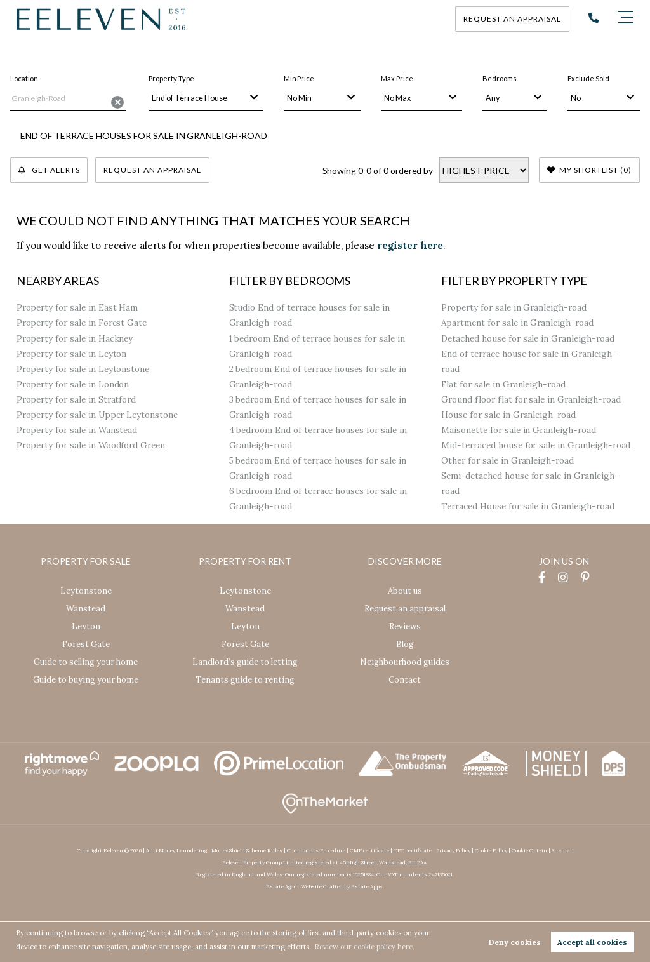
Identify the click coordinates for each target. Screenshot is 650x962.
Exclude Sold (588, 78)
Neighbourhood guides (404, 662)
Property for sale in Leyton (72, 353)
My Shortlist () (589, 170)
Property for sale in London (73, 384)
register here (410, 245)
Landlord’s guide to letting (245, 662)
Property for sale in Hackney (75, 338)
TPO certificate (413, 850)
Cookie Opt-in (529, 850)
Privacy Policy (453, 850)
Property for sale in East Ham (77, 307)
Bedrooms (499, 78)
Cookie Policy (491, 850)
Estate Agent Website (294, 886)
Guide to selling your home (86, 662)
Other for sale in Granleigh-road (507, 460)
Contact (404, 679)
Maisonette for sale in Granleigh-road (518, 430)
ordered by (411, 170)
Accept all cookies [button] (592, 942)
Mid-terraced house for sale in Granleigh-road (535, 445)
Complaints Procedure (316, 850)
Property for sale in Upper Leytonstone (97, 414)
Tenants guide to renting (245, 679)
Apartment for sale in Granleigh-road (517, 323)
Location (24, 78)
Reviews (405, 626)
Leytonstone (86, 590)
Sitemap (562, 850)
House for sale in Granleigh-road (508, 414)
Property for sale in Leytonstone (83, 369)
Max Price (397, 78)
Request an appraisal (512, 18)
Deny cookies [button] (515, 942)
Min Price (299, 78)
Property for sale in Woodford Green (91, 445)
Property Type (171, 78)
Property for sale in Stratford (76, 399)
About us (405, 590)
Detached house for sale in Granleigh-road (527, 338)
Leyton (86, 626)
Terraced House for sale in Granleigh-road (527, 506)
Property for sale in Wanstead (77, 430)
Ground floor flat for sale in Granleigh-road (530, 399)
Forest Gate (86, 644)
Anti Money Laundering (176, 850)
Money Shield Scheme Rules (246, 850)
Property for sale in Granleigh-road (513, 307)
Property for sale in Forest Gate (82, 323)
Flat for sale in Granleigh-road (503, 384)
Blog (405, 644)
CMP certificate (369, 850)
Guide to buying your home (85, 679)
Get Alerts (49, 170)
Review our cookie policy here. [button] (365, 946)
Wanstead (85, 608)
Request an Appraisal (153, 170)
